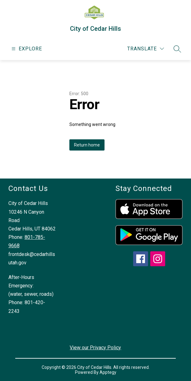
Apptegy (108, 372)
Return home (87, 144)
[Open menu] (26, 49)
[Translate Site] (145, 49)
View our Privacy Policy (95, 348)
